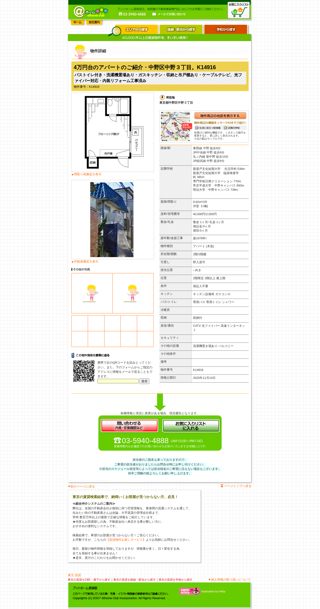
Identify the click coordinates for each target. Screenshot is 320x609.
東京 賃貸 (74, 575)
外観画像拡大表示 (86, 261)
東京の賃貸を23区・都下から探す (89, 579)
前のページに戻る (82, 486)
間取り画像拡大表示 (87, 174)
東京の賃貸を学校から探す (176, 579)
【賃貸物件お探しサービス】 (126, 539)
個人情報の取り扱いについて (231, 579)
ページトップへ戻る (237, 486)
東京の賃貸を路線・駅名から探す (134, 579)
